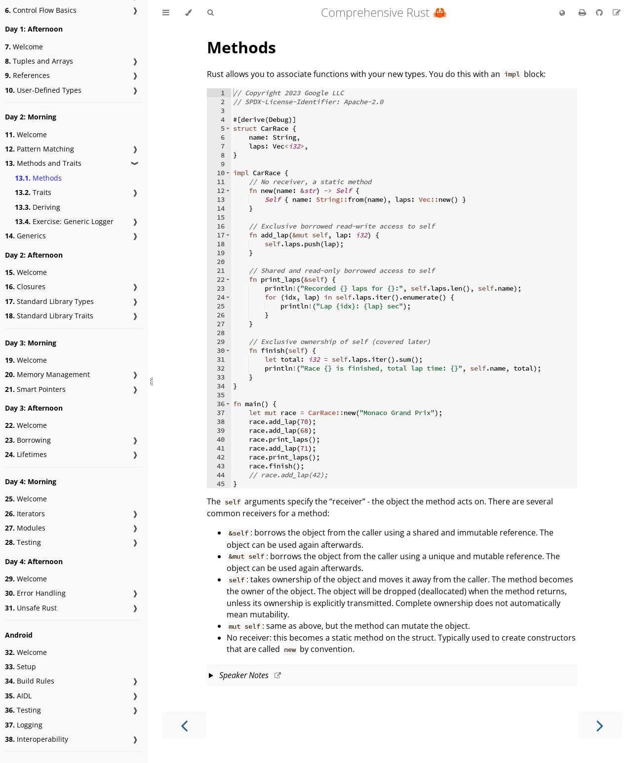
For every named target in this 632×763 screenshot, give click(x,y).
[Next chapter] (600, 724)
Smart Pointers (35, 389)
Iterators (25, 513)
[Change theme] (188, 13)
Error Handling (35, 593)
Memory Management (47, 374)
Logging (23, 724)
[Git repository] (600, 12)
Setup (20, 666)
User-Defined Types (43, 90)
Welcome (24, 46)
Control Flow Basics (41, 10)
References (27, 75)
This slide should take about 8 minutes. (392, 676)
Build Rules (29, 681)
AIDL (18, 695)
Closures (25, 286)
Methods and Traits (43, 163)
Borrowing (28, 440)
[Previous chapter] (184, 724)
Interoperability (36, 739)
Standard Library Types (49, 301)
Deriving (37, 207)
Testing (23, 542)
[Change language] (562, 13)
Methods (38, 178)
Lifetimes (26, 454)
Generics (25, 235)
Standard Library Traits (49, 315)
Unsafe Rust (31, 607)
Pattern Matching (39, 148)
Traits (33, 192)
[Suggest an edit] (617, 12)
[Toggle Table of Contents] (166, 13)
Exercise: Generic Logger (64, 221)
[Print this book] (583, 12)
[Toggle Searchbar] (210, 13)
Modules (25, 528)
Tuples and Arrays (39, 61)
